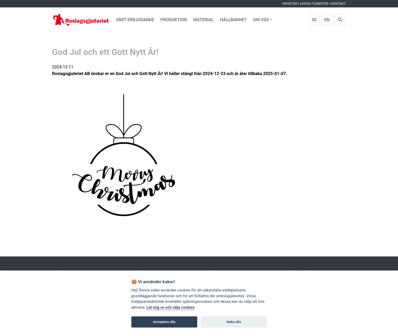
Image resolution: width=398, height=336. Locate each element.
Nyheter (290, 4)
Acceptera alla (164, 322)
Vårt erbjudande (135, 19)
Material (203, 19)
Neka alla (234, 322)
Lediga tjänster (314, 4)
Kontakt (338, 4)
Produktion (173, 19)
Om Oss (261, 19)
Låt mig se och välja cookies (170, 307)
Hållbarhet (233, 19)
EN (326, 19)
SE (314, 19)
